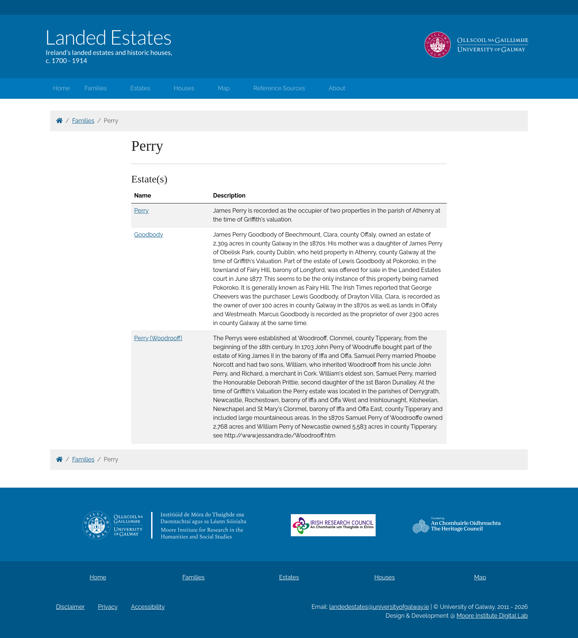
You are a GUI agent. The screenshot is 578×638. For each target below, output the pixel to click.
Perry (141, 210)
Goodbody (148, 234)
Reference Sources (279, 88)
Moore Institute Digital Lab (492, 615)
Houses (184, 88)
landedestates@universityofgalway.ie (379, 606)
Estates (140, 88)
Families (95, 88)
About (337, 88)
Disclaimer (70, 606)
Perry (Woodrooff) (158, 338)
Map (224, 88)
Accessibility (148, 606)
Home (61, 88)
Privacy (108, 606)
